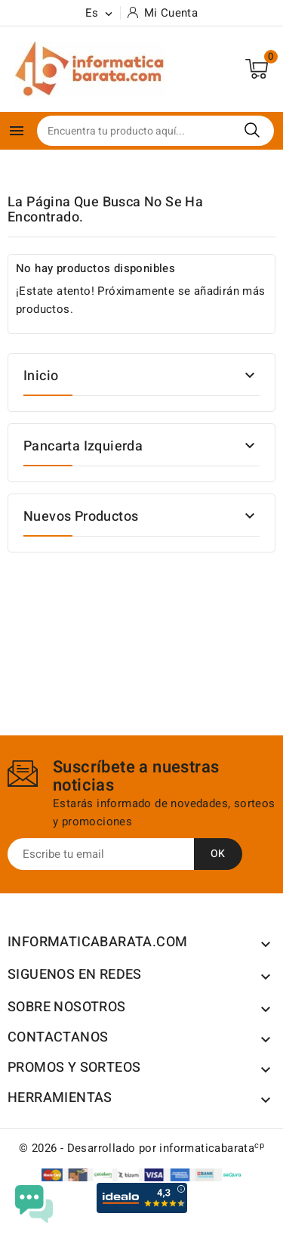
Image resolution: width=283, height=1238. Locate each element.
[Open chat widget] (34, 1204)
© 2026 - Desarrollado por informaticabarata (141, 1148)
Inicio (40, 376)
